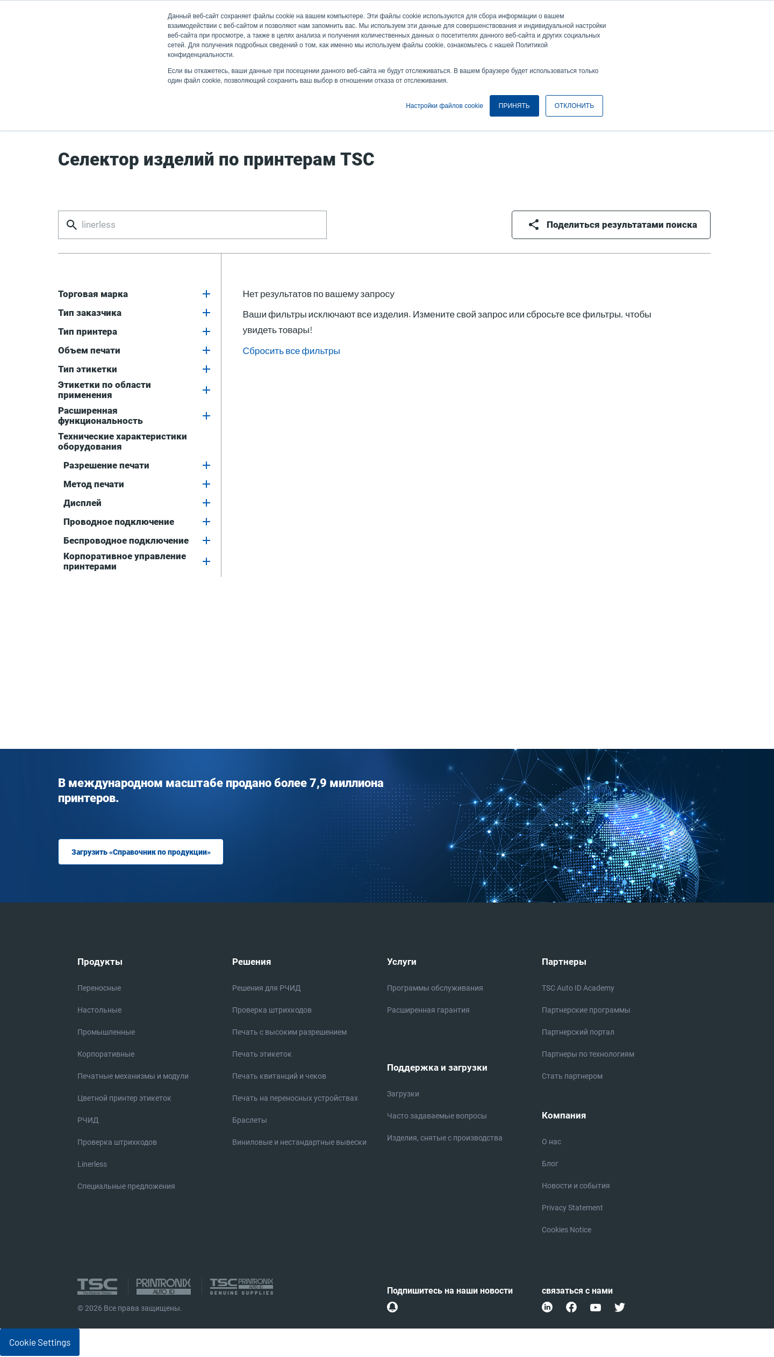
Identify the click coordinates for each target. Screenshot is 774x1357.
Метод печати (93, 484)
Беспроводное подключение (126, 541)
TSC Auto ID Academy (578, 988)
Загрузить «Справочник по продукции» (139, 852)
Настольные (99, 1010)
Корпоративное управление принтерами (124, 561)
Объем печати (89, 350)
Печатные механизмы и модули (133, 1076)
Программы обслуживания (435, 988)
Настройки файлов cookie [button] (444, 106)
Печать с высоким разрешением (289, 1032)
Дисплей (82, 503)
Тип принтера (87, 332)
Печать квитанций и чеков (279, 1076)
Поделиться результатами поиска (622, 224)
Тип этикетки (87, 369)
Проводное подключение (118, 522)
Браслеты (249, 1120)
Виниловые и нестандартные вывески (299, 1142)
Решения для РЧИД (266, 988)
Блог (550, 1165)
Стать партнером (572, 1076)
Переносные (99, 988)
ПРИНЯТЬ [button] (514, 106)
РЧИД (88, 1120)
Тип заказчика (89, 313)
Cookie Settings (39, 1343)
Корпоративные (105, 1054)
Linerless (92, 1165)
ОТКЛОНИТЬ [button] (574, 106)
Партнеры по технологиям (588, 1054)
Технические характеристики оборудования (122, 441)
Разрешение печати (106, 465)
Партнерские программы (586, 1010)
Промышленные (106, 1032)
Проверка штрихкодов (117, 1142)
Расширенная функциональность (100, 416)
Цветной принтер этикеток (124, 1098)
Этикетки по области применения (104, 390)
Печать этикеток (262, 1054)
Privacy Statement (572, 1209)
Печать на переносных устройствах (295, 1098)
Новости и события (576, 1187)
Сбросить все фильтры (291, 350)
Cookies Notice (566, 1231)
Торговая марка (93, 294)
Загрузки (403, 1095)
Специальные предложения (126, 1187)
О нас (551, 1142)
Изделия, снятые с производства (445, 1139)
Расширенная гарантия (428, 1010)
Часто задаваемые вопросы (437, 1117)
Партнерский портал (578, 1032)
